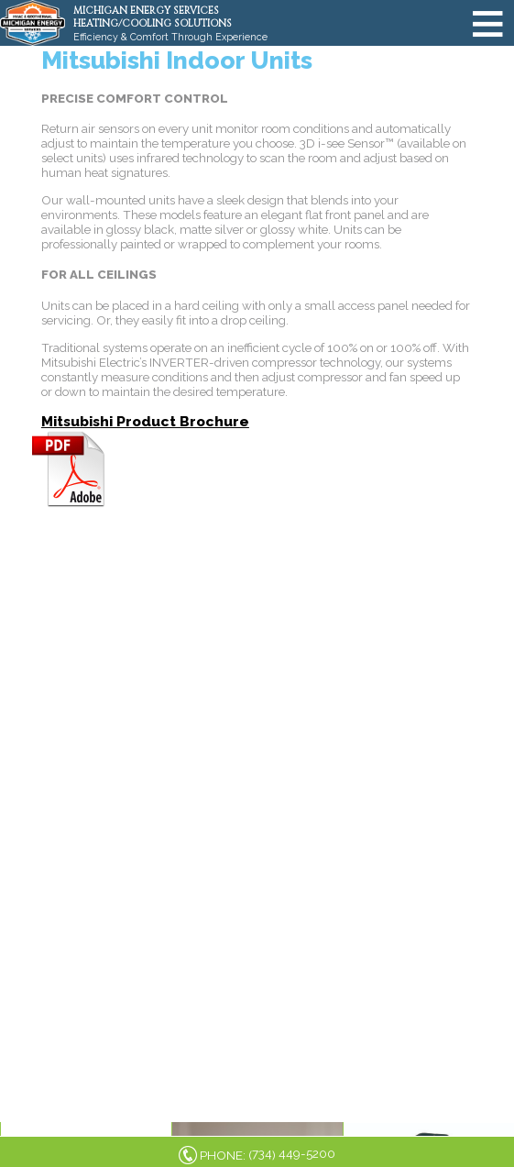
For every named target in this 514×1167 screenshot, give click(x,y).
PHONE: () (267, 1154)
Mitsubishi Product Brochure (145, 421)
